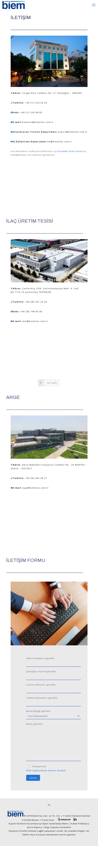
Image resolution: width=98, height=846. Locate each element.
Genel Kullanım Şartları (78, 815)
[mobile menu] (93, 4)
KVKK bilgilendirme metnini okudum (65, 770)
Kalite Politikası (79, 823)
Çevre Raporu (34, 827)
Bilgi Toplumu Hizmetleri (58, 827)
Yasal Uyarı (48, 819)
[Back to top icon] (49, 805)
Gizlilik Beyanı (31, 819)
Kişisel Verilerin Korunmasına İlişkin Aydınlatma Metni (38, 823)
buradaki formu (66, 151)
